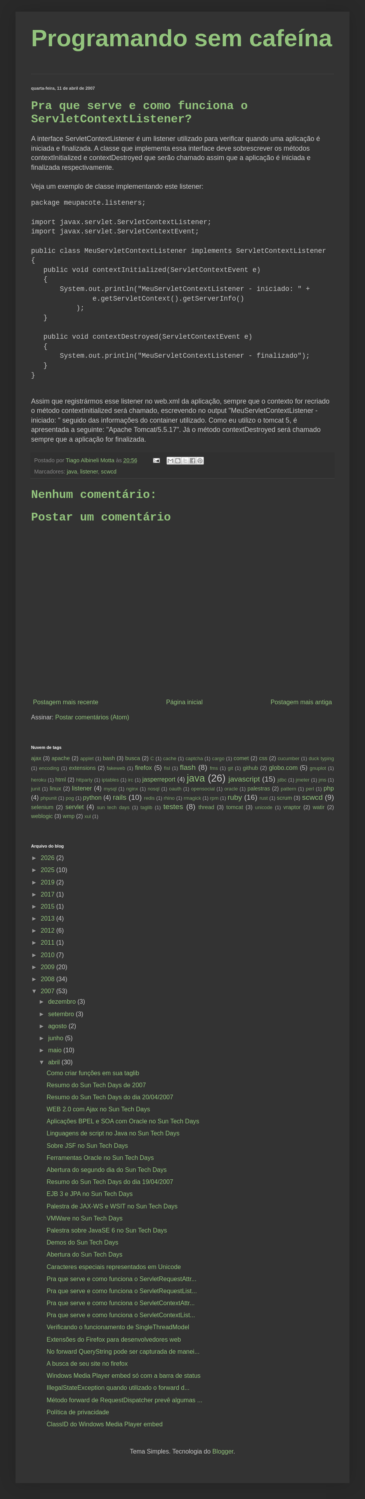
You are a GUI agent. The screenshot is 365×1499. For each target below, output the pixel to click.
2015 (48, 906)
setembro (62, 1014)
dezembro (63, 1001)
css (263, 758)
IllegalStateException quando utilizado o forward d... (118, 1387)
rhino (168, 798)
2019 (48, 882)
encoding (49, 768)
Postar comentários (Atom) (92, 717)
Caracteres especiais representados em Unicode (114, 1267)
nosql (154, 789)
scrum (284, 798)
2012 (48, 930)
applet (87, 758)
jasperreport (158, 779)
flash (188, 767)
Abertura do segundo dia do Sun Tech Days (107, 1169)
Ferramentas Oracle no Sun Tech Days (100, 1157)
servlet (75, 807)
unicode (264, 807)
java (72, 471)
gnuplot (318, 768)
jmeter (303, 780)
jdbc (282, 780)
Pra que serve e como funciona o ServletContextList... (121, 1315)
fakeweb (116, 768)
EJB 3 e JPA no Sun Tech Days (90, 1194)
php (328, 788)
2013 (48, 918)
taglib (147, 807)
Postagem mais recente (65, 702)
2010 (48, 955)
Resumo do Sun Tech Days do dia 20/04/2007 (110, 1097)
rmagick (192, 798)
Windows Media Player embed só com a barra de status (124, 1375)
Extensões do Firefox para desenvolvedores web (114, 1339)
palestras (258, 788)
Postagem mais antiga (301, 702)
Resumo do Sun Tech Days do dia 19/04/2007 (110, 1182)
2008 (48, 979)
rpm (214, 798)
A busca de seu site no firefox (87, 1363)
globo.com (283, 767)
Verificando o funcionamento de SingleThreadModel (118, 1327)
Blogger (222, 1451)
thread (206, 807)
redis (149, 798)
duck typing (321, 758)
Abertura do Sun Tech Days (84, 1254)
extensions (82, 768)
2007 (48, 991)
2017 (48, 894)
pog (70, 798)
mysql (110, 789)
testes (173, 807)
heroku (38, 780)
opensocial (203, 789)
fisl (167, 768)
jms (323, 780)
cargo (218, 758)
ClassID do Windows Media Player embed (105, 1424)
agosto (58, 1026)
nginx (132, 789)
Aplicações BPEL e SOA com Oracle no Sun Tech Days (123, 1121)
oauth (175, 789)
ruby (235, 797)
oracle (231, 789)
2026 (48, 858)
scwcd (108, 471)
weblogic (42, 816)
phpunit (48, 798)
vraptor (292, 807)
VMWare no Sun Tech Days (85, 1218)
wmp (69, 816)
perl (310, 789)
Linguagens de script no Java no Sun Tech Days (113, 1133)
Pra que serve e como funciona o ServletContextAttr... (121, 1303)
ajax (36, 758)
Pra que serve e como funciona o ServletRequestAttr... (121, 1279)
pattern (288, 789)
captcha (194, 758)
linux (55, 788)
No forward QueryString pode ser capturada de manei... (123, 1351)
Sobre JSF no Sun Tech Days (87, 1145)
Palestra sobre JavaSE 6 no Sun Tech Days (107, 1230)
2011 (48, 942)
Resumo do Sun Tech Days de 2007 (96, 1085)
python (92, 797)
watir (318, 807)
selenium (42, 807)
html (61, 779)
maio (55, 1050)
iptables (110, 780)
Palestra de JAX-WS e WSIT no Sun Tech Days (112, 1206)
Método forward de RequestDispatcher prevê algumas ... (124, 1400)
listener (89, 471)
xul (88, 816)
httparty (84, 780)
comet (241, 758)
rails (119, 797)
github (250, 768)
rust (263, 798)
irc (131, 780)
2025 (48, 870)
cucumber (288, 758)
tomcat (234, 807)
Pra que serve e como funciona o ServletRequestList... (122, 1291)
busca (132, 758)
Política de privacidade (78, 1412)
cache (169, 758)
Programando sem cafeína (181, 37)
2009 (48, 967)
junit (35, 789)
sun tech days (113, 807)
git (230, 768)
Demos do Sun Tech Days (82, 1242)
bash (109, 758)
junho (56, 1038)
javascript (244, 779)
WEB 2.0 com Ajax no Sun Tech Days (98, 1109)
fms (214, 768)
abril (55, 1062)
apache (61, 758)
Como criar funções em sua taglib (93, 1073)
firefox (143, 767)
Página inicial (184, 702)
